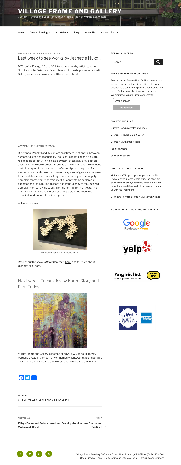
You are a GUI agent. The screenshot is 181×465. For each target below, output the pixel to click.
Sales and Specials (120, 155)
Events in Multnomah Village (125, 141)
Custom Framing (40, 32)
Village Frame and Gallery (70, 11)
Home (21, 32)
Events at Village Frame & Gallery (45, 400)
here (68, 262)
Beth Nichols (52, 53)
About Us (90, 32)
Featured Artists (119, 148)
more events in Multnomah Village (142, 196)
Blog (76, 32)
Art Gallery (62, 32)
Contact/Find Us (109, 32)
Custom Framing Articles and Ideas (129, 127)
